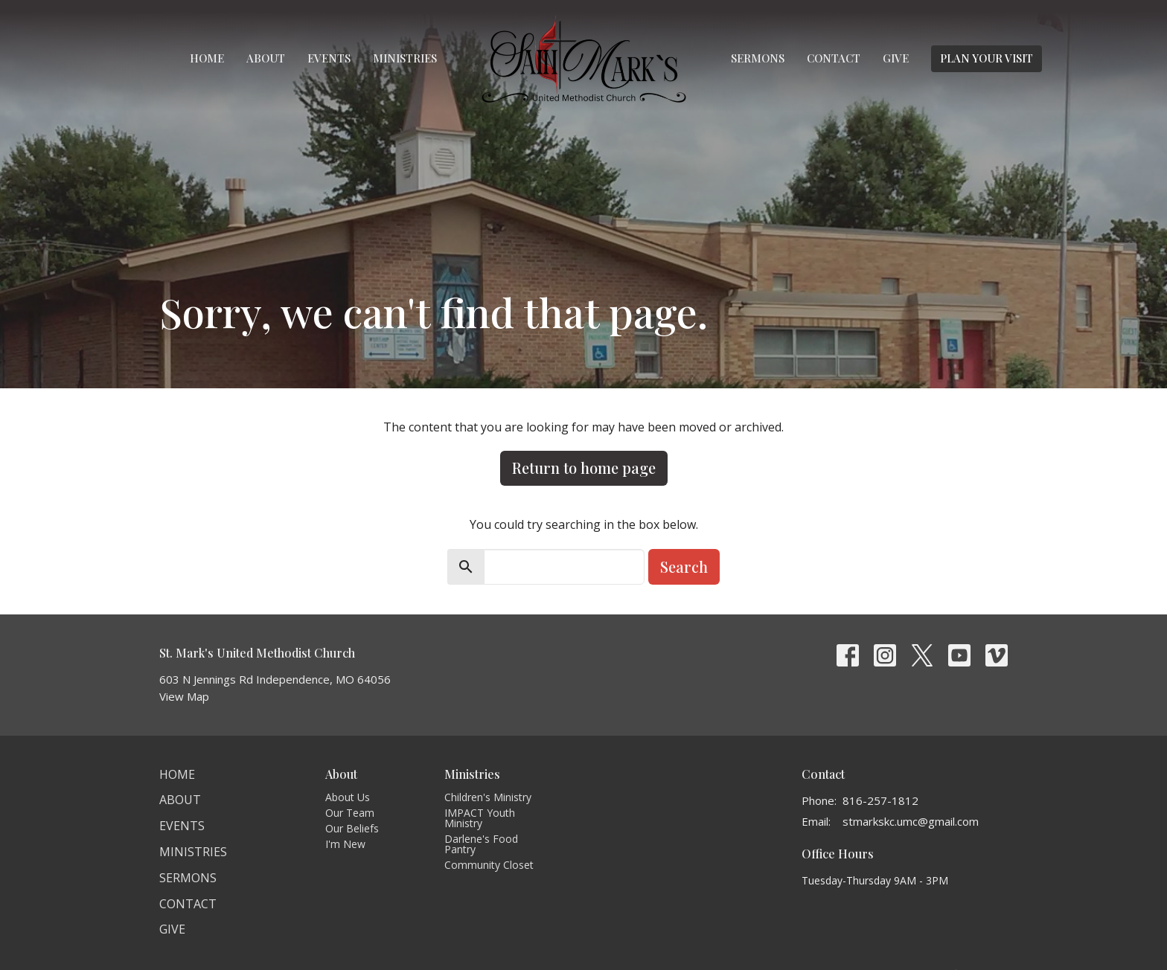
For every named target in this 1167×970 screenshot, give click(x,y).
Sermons (757, 58)
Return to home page (584, 467)
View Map (184, 696)
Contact (833, 58)
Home (207, 58)
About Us (347, 797)
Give (896, 58)
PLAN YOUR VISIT (986, 58)
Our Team (349, 813)
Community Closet (489, 865)
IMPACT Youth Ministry (479, 818)
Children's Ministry (487, 797)
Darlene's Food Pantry (481, 844)
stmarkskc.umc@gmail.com (911, 821)
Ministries (405, 58)
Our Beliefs (352, 828)
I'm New (345, 844)
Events (329, 58)
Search (684, 566)
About (265, 58)
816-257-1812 (880, 800)
